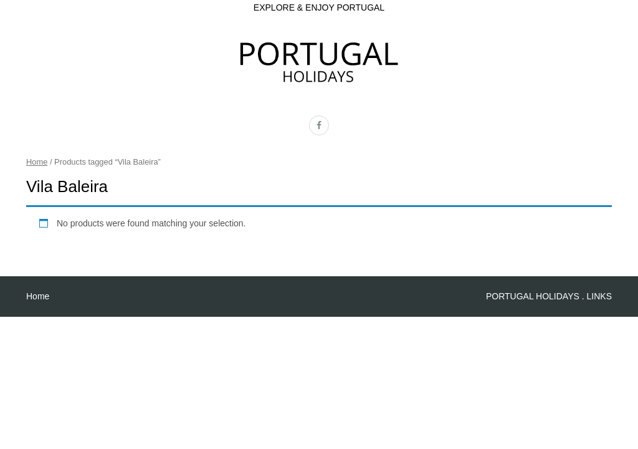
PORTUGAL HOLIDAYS (532, 296)
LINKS (599, 296)
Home (36, 162)
